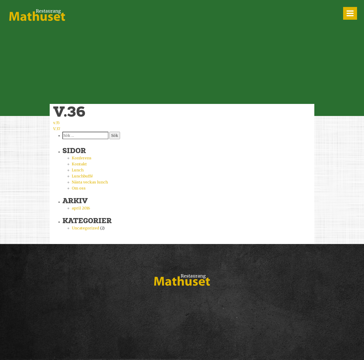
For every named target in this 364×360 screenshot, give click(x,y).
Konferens (81, 158)
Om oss (79, 188)
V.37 (56, 128)
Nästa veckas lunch (90, 182)
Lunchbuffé (82, 176)
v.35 (56, 122)
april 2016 (81, 208)
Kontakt (79, 164)
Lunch (78, 170)
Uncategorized (85, 228)
